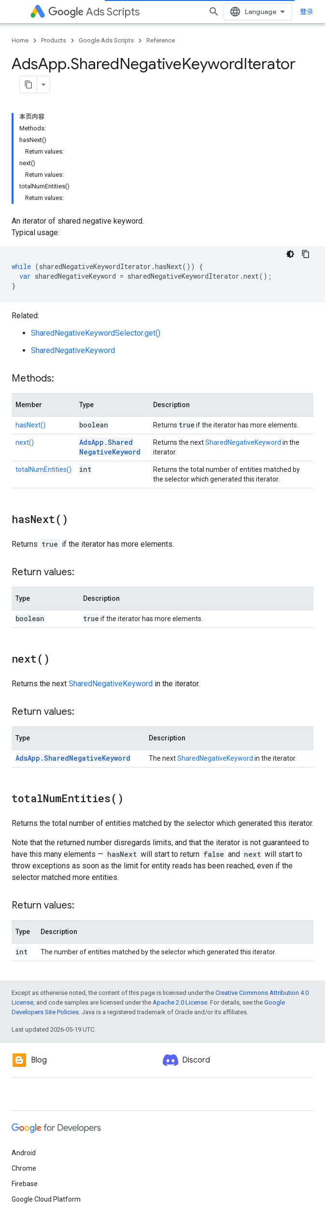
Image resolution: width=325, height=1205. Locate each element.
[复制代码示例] (305, 254)
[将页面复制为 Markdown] (28, 84)
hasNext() (30, 425)
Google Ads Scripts (106, 40)
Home (20, 40)
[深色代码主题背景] (290, 254)
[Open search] (214, 11)
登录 (306, 11)
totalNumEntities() (43, 469)
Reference (160, 40)
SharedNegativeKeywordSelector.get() (95, 333)
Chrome (24, 1168)
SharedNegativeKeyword (73, 350)
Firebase (25, 1184)
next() (24, 442)
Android (24, 1153)
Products (53, 40)
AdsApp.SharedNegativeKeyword (110, 447)
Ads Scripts (94, 11)
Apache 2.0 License (180, 1002)
